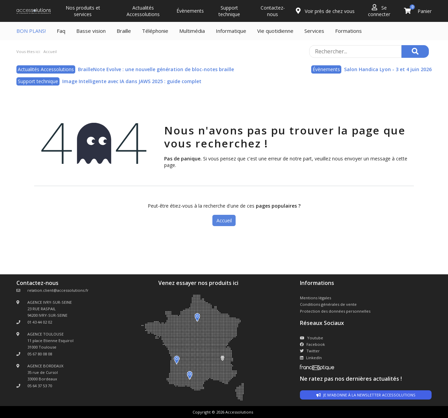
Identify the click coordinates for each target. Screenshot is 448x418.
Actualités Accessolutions (143, 10)
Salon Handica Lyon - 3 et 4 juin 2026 (388, 69)
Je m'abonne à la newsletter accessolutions (366, 394)
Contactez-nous (273, 10)
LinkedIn (311, 357)
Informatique (231, 30)
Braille (124, 30)
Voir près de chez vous (325, 11)
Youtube (311, 337)
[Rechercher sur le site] (355, 51)
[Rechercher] (415, 51)
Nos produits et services (83, 10)
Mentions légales (315, 297)
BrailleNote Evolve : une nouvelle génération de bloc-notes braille (156, 69)
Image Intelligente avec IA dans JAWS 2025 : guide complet (131, 81)
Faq (61, 30)
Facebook (312, 344)
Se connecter (379, 10)
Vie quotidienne (275, 30)
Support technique (229, 10)
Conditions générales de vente (328, 304)
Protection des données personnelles (335, 311)
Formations (348, 30)
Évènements (190, 11)
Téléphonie (155, 30)
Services (314, 30)
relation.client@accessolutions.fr (58, 290)
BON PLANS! (31, 30)
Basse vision (91, 30)
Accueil (224, 220)
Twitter (310, 350)
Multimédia (192, 30)
